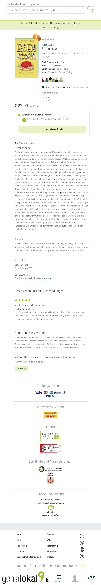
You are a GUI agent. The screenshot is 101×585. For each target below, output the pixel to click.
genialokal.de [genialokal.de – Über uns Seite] (32, 23)
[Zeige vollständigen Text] (50, 309)
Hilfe (19, 540)
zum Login (21, 368)
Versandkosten (57, 503)
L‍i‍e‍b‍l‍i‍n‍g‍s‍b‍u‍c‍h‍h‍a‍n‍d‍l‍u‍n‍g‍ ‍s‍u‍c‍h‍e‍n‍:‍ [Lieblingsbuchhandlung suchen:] (24, 4)
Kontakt (20, 534)
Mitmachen (52, 551)
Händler (20, 551)
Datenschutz (52, 545)
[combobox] (47, 565)
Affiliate (50, 556)
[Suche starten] (83, 565)
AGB (48, 540)
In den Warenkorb (52, 129)
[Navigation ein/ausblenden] (75, 578)
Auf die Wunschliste (25, 143)
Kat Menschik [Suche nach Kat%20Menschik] (48, 44)
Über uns (51, 534)
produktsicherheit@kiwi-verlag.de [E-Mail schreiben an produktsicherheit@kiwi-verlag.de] (37, 278)
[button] (59, 580)
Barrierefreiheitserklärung (29, 556)
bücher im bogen (36, 305)
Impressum (22, 545)
